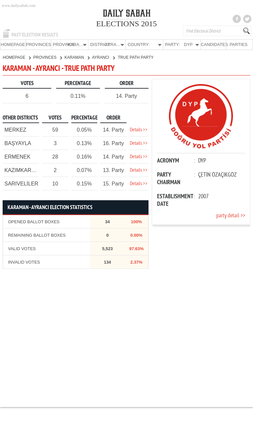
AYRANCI (103, 57)
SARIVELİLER (21, 183)
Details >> (139, 129)
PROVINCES (38, 44)
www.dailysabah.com (18, 5)
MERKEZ (15, 129)
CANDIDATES (213, 44)
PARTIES (238, 44)
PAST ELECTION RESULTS (35, 35)
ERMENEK (17, 156)
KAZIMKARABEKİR (27, 170)
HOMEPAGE (13, 44)
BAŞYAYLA (17, 143)
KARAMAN (76, 57)
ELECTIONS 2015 (126, 23)
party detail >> (230, 215)
